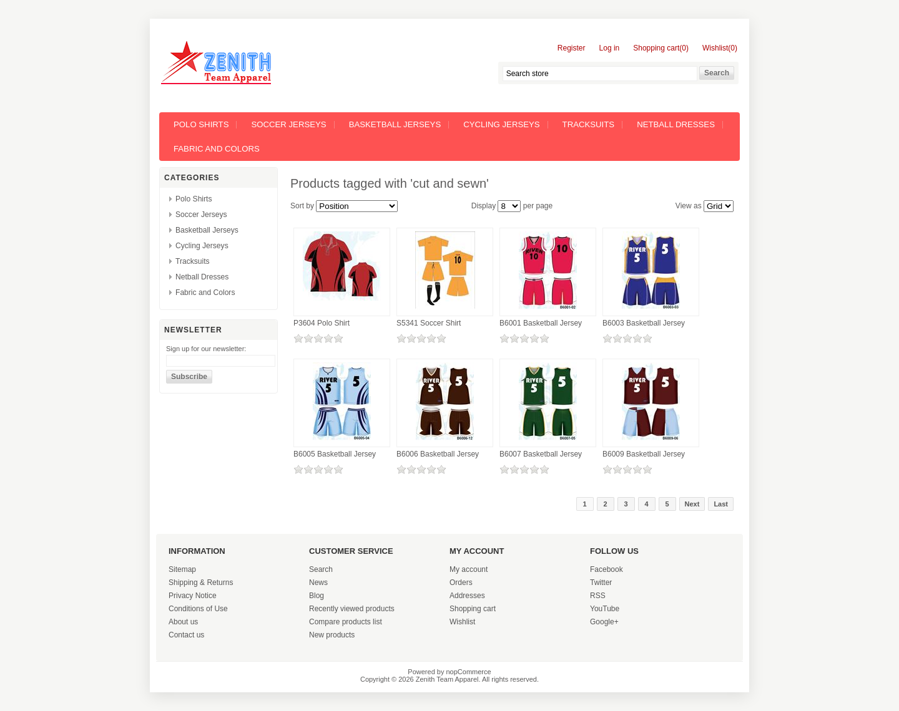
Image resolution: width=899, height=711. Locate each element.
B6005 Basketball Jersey (334, 454)
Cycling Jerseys (501, 124)
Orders (461, 582)
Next (692, 504)
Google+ (604, 621)
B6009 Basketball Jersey (643, 454)
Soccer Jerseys (288, 124)
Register (572, 48)
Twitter (601, 582)
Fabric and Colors (217, 148)
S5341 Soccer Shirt (428, 323)
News (318, 582)
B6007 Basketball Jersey (540, 454)
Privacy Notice (193, 595)
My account (469, 569)
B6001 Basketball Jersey (540, 323)
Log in (609, 48)
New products (332, 635)
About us (183, 621)
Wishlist (462, 621)
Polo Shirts (201, 124)
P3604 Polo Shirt (321, 323)
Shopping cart (473, 608)
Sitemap (182, 569)
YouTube (604, 608)
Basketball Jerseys (395, 124)
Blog (316, 595)
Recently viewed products (352, 608)
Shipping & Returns (201, 582)
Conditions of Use (198, 608)
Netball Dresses (676, 124)
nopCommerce (468, 671)
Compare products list (345, 621)
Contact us (186, 635)
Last (721, 504)
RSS (598, 595)
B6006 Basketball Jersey (437, 454)
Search (321, 569)
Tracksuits (588, 124)
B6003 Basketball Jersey (643, 323)
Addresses (467, 595)
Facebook (606, 569)
